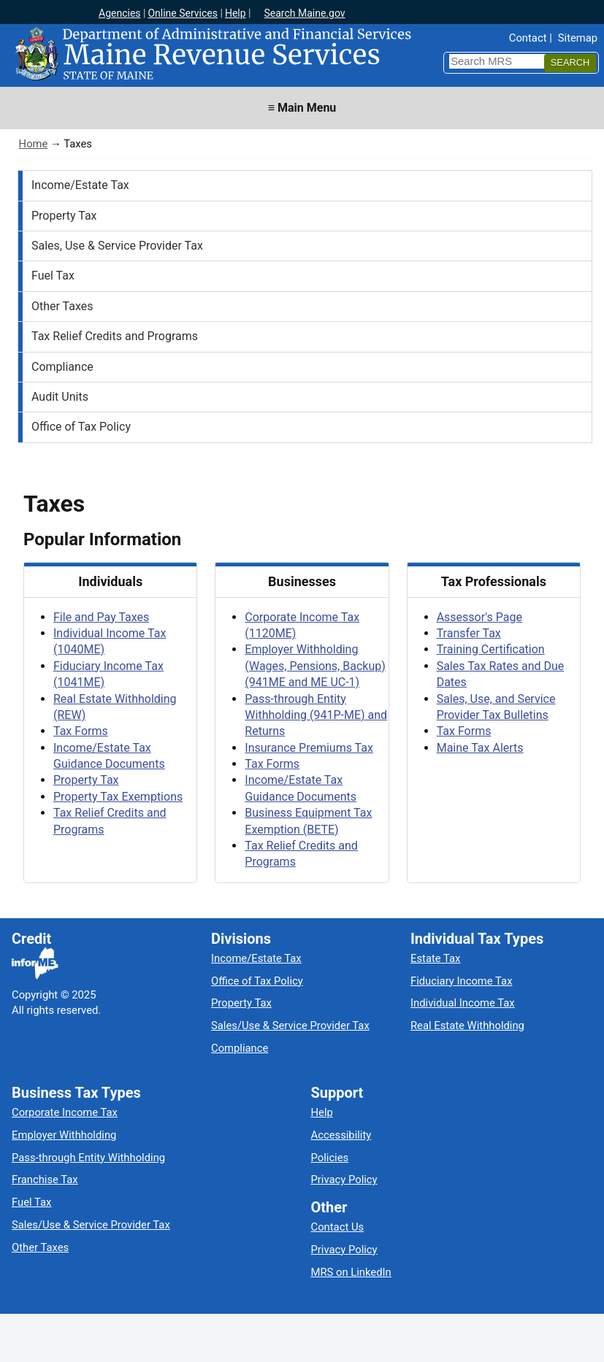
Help (235, 13)
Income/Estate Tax (80, 185)
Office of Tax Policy (81, 427)
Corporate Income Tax (65, 1112)
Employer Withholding (64, 1135)
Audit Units (59, 397)
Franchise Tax (45, 1179)
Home (33, 143)
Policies (330, 1157)
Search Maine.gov (304, 13)
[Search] (570, 63)
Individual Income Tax (462, 1002)
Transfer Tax (469, 633)
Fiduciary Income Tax (461, 981)
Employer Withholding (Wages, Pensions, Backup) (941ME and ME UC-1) (315, 665)
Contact (528, 38)
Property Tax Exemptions (118, 797)
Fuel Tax (52, 275)
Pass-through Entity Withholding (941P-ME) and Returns (316, 715)
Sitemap (577, 38)
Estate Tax (435, 958)
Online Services (183, 13)
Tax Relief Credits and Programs (114, 336)
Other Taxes (62, 306)
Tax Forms (80, 731)
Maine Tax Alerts (480, 748)
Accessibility (341, 1135)
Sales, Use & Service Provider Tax (117, 246)
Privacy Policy (344, 1179)
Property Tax (64, 216)
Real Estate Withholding (467, 1025)
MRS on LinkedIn (351, 1272)
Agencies (120, 13)
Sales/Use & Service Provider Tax (290, 1025)
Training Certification (491, 649)
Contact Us (337, 1227)
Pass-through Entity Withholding (88, 1157)
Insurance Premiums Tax (309, 748)
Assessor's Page (479, 617)
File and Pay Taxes (101, 617)
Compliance (62, 367)
